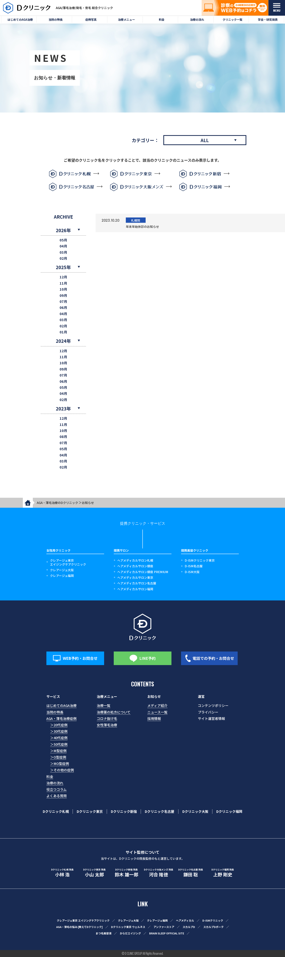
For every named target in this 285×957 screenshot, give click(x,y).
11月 (63, 283)
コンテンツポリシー (213, 705)
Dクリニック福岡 (229, 811)
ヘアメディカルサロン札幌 (135, 560)
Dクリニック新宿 (124, 811)
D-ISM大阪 (192, 572)
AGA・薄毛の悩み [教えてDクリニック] (79, 927)
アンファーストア (164, 927)
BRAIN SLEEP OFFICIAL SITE (166, 933)
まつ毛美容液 (103, 933)
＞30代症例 (59, 731)
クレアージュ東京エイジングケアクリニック (68, 562)
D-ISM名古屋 (194, 566)
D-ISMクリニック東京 (200, 560)
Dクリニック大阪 (195, 811)
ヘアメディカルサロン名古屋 (136, 583)
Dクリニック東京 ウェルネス (128, 927)
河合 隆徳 (159, 873)
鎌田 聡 (191, 873)
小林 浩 (62, 873)
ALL (205, 140)
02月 (63, 258)
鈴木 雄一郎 (127, 873)
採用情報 (154, 718)
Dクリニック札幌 (56, 811)
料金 (49, 776)
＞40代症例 (59, 737)
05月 (63, 240)
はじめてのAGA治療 (61, 705)
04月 (63, 246)
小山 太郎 (94, 873)
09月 (63, 295)
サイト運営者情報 (211, 718)
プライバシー (208, 712)
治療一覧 (103, 705)
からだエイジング (130, 933)
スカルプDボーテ (213, 927)
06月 (63, 307)
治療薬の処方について (114, 712)
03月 (63, 252)
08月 (63, 436)
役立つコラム (56, 789)
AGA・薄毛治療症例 (61, 718)
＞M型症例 (58, 750)
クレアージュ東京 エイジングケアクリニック (83, 920)
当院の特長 (54, 712)
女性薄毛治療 (107, 724)
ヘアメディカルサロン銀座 (135, 566)
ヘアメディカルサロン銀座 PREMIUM (142, 572)
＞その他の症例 (62, 769)
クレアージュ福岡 (62, 576)
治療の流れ (54, 782)
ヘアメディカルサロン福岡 (135, 589)
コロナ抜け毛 (107, 718)
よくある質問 (56, 795)
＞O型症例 (58, 757)
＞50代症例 (59, 744)
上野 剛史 (223, 873)
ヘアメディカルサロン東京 (135, 578)
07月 (63, 301)
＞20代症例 (59, 724)
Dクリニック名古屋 (159, 811)
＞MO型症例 (59, 763)
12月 (63, 277)
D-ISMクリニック (212, 920)
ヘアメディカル (185, 920)
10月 (63, 289)
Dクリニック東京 (90, 811)
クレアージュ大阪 (62, 570)
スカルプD (189, 927)
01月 (63, 332)
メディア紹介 (157, 705)
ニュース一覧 (157, 712)
